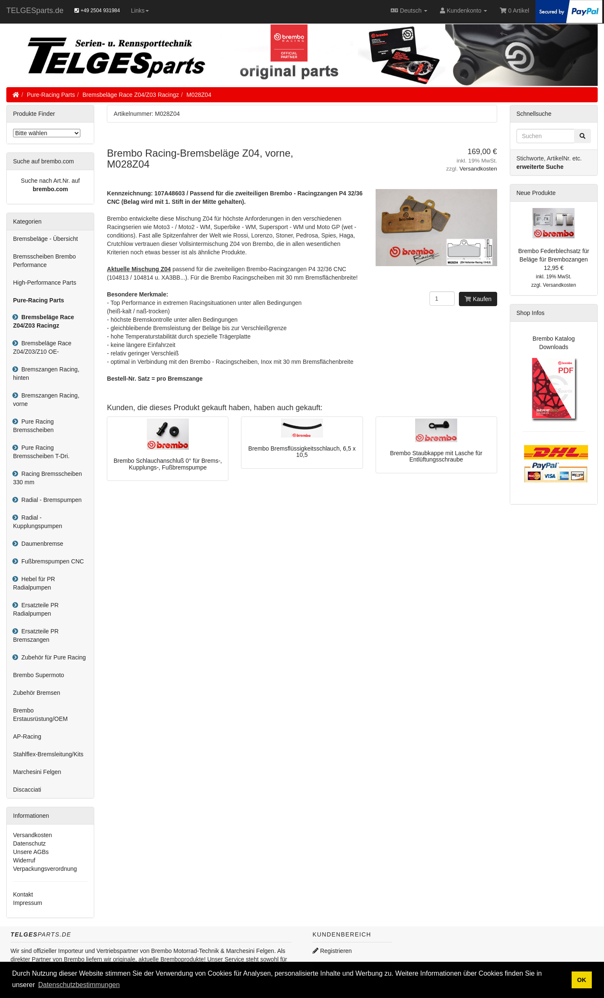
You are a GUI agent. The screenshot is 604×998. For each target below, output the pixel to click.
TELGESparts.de (35, 10)
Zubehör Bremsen (36, 692)
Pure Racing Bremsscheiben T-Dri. (41, 451)
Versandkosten (478, 168)
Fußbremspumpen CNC (51, 561)
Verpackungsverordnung (45, 868)
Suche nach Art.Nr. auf (50, 180)
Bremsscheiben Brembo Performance (44, 260)
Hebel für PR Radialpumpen (34, 583)
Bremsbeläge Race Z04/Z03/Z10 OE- (42, 347)
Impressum (27, 902)
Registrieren (332, 950)
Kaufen (477, 299)
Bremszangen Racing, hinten (46, 373)
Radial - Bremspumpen (50, 499)
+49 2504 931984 (97, 10)
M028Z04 (198, 94)
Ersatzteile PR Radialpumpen (35, 609)
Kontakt (23, 894)
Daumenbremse (40, 543)
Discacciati (27, 789)
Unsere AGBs (31, 852)
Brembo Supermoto (38, 675)
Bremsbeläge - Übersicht (45, 238)
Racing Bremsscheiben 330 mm (47, 478)
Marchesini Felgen (37, 772)
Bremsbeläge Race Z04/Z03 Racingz (130, 94)
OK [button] (581, 980)
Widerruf (24, 860)
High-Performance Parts (44, 282)
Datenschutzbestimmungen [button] (79, 984)
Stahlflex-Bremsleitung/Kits (48, 754)
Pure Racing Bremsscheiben (33, 425)
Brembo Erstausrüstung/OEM (40, 714)
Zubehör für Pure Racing (52, 657)
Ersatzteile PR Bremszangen (35, 635)
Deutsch (409, 10)
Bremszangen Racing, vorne (46, 399)
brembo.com (50, 189)
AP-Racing (27, 736)
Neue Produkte (536, 192)
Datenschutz (29, 843)
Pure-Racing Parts (51, 94)
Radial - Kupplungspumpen (37, 521)
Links (140, 10)
